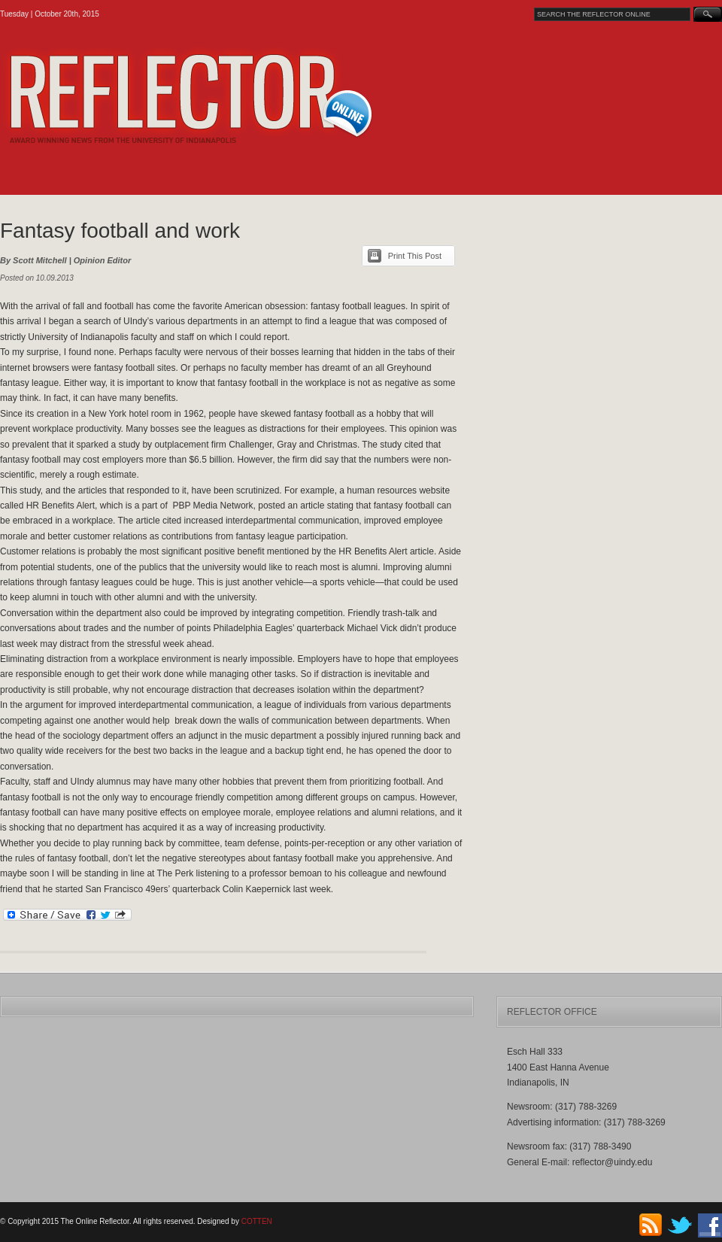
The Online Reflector (226, 95)
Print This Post (414, 255)
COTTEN (256, 1221)
